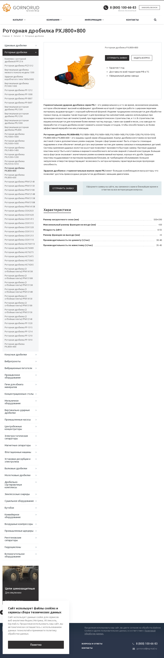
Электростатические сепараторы (16, 437)
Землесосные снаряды (17, 494)
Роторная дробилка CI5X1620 (19, 215)
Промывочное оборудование (13, 376)
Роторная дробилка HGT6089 (19, 248)
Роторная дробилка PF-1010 (18, 340)
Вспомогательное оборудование (15, 555)
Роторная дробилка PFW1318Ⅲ (20, 202)
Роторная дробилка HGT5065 (19, 260)
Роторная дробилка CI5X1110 (19, 240)
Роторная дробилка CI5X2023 (19, 211)
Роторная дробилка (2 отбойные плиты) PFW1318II (18, 304)
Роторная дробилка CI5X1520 (19, 227)
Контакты (132, 20)
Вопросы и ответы (92, 644)
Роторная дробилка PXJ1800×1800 (14, 135)
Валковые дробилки (16, 468)
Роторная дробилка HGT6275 (19, 252)
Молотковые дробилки (17, 475)
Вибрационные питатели (18, 368)
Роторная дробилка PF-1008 (18, 94)
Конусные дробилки (16, 354)
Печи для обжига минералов (14, 385)
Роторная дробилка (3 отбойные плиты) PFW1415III (19, 270)
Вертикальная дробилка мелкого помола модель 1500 (19, 71)
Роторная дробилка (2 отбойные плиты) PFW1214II (18, 317)
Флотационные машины (18, 452)
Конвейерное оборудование (13, 516)
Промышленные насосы (18, 419)
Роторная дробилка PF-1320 (18, 323)
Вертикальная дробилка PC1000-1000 (17, 84)
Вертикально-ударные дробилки (17, 411)
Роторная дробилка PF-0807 (18, 98)
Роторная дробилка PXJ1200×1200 (14, 155)
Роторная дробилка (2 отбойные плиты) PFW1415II (18, 297)
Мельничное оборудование (13, 402)
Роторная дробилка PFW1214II (20, 182)
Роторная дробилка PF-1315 (18, 327)
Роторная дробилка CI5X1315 (19, 231)
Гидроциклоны (13, 547)
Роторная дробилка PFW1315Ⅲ (20, 198)
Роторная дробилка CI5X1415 (19, 219)
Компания (54, 20)
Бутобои (9, 507)
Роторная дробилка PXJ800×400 (14, 345)
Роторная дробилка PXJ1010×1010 (14, 162)
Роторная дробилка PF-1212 (18, 90)
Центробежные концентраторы (13, 427)
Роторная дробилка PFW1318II (20, 190)
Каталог (19, 20)
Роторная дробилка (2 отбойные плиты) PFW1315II (18, 311)
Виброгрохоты (13, 361)
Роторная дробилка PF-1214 (18, 331)
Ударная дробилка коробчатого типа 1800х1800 (19, 78)
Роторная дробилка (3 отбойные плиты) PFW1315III (19, 283)
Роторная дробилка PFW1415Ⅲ (20, 207)
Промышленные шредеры (19, 531)
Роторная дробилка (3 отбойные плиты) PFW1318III (19, 277)
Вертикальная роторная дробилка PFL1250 (17, 115)
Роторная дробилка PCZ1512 (19, 66)
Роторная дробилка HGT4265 (19, 265)
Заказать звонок (149, 7)
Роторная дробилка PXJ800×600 (14, 176)
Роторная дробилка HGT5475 (19, 256)
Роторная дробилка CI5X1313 (19, 223)
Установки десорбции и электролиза (17, 460)
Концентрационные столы (19, 394)
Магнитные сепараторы (18, 445)
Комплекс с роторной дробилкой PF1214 (15, 60)
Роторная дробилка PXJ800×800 (14, 169)
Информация (94, 20)
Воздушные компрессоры (19, 524)
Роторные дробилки (16, 52)
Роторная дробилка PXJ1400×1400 (14, 149)
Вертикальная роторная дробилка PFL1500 (17, 108)
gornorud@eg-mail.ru (147, 649)
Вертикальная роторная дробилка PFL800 (17, 128)
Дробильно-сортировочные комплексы (13, 485)
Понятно (36, 644)
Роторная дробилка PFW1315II (20, 186)
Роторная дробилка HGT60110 (20, 244)
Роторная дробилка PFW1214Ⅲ (20, 194)
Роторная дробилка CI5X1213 (19, 236)
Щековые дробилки (16, 45)
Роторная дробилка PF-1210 (18, 336)
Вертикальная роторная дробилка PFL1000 (17, 121)
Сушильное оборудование (19, 501)
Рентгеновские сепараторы (13, 539)
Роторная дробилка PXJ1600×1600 (14, 142)
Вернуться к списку (13, 612)
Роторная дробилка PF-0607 (18, 103)
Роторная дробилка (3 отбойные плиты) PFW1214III (19, 290)
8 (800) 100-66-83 (123, 7)
